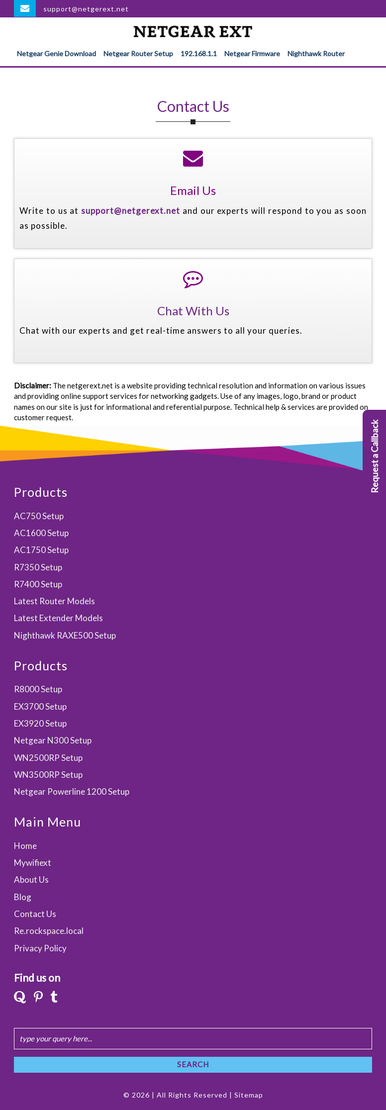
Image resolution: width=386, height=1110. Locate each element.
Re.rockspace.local (49, 930)
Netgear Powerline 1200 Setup (71, 791)
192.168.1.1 (199, 53)
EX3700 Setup (40, 706)
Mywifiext (32, 862)
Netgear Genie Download (56, 53)
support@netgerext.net (86, 8)
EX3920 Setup (40, 723)
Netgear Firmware (252, 53)
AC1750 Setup (41, 550)
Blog (22, 897)
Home (25, 845)
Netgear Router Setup (138, 53)
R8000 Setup (38, 689)
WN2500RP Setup (48, 757)
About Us (31, 879)
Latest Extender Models (58, 618)
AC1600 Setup (41, 533)
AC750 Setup (39, 516)
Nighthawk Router (316, 53)
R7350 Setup (38, 567)
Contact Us (35, 914)
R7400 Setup (38, 584)
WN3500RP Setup (48, 774)
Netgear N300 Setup (53, 740)
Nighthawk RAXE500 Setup (65, 635)
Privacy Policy (40, 948)
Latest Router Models (54, 601)
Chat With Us (193, 310)
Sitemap (248, 1095)
